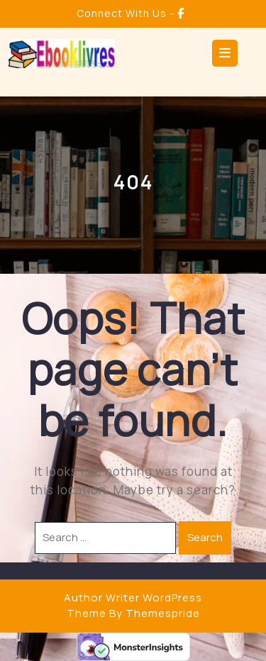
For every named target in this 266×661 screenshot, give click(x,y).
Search (205, 537)
